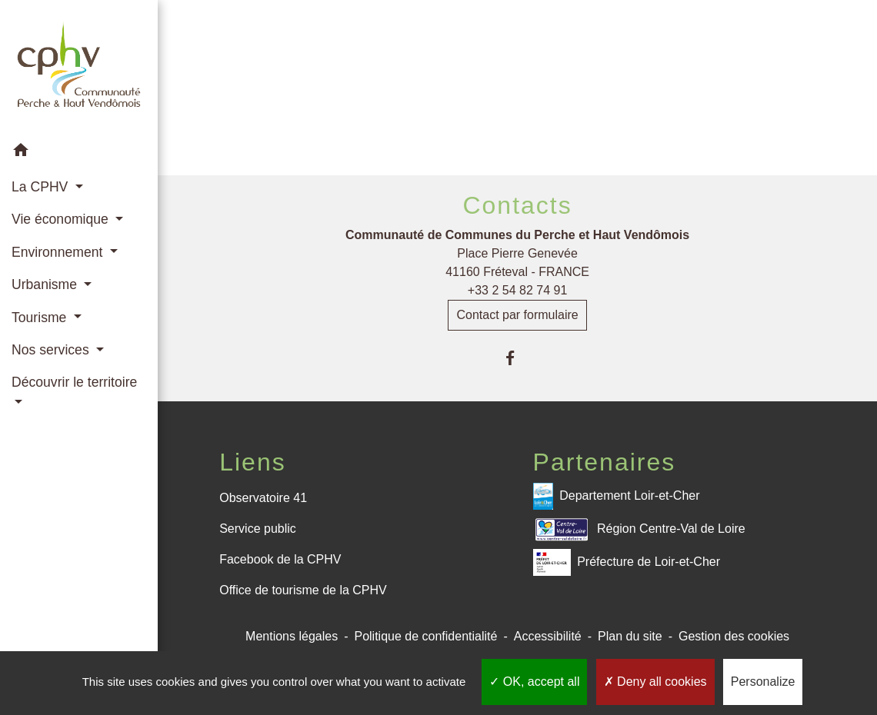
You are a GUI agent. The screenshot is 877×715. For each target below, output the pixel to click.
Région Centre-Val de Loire (639, 529)
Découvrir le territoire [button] (74, 382)
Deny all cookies (655, 681)
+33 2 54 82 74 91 (517, 290)
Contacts (517, 205)
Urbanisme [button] (46, 284)
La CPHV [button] (42, 187)
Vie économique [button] (62, 219)
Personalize (763, 681)
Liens (252, 462)
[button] (79, 153)
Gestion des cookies (734, 636)
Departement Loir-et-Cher (616, 496)
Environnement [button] (59, 252)
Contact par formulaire (517, 314)
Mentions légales (291, 636)
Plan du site (630, 636)
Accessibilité (548, 636)
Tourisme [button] (41, 317)
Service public (257, 528)
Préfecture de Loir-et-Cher (626, 562)
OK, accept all (534, 681)
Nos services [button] (52, 350)
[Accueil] (79, 67)
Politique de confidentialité (425, 636)
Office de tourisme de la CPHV (303, 590)
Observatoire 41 (263, 497)
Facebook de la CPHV (280, 559)
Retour (517, 105)
